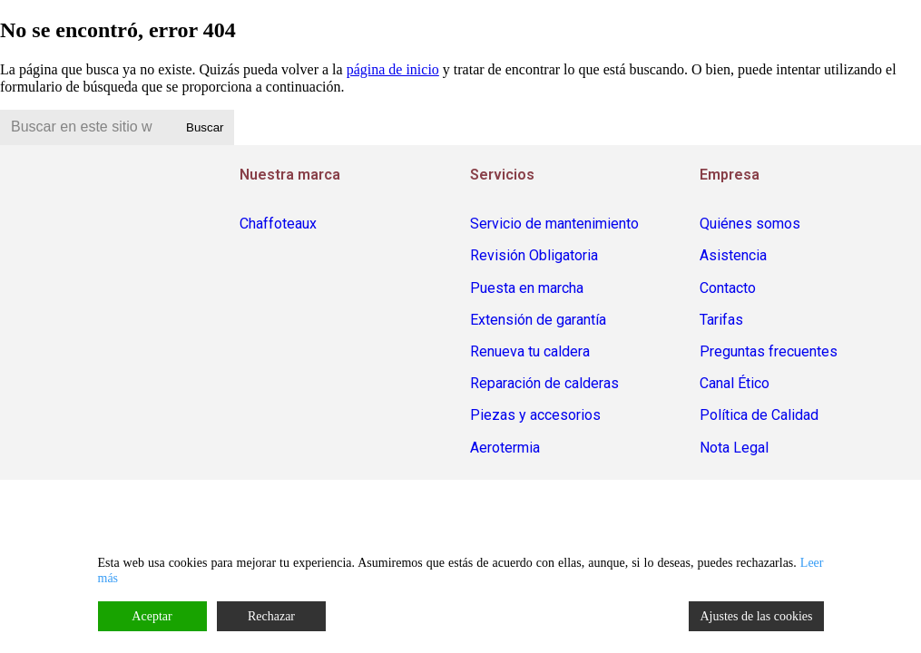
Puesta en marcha (526, 288)
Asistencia (733, 255)
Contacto (728, 288)
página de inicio (393, 69)
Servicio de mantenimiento (554, 223)
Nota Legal (734, 447)
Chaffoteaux (278, 223)
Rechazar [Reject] (271, 616)
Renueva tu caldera (530, 351)
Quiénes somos (750, 223)
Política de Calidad (759, 415)
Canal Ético (734, 383)
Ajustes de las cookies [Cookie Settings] (756, 616)
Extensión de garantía (538, 319)
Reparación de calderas (544, 383)
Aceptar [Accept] (151, 616)
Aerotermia (505, 447)
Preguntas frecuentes (769, 351)
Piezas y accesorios (535, 415)
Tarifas (721, 319)
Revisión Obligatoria (534, 255)
